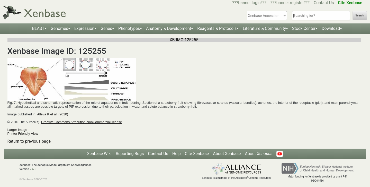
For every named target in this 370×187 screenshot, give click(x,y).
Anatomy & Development (168, 28)
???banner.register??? (290, 2)
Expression (84, 28)
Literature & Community (264, 28)
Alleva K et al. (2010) (52, 114)
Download (331, 28)
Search (359, 15)
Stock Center (303, 28)
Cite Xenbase (197, 153)
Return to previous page (29, 141)
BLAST (38, 28)
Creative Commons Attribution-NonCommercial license (81, 122)
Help (176, 153)
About (258, 153)
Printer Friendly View (22, 133)
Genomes (59, 28)
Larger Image (17, 130)
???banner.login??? (249, 2)
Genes (106, 28)
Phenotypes (129, 28)
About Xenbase (227, 153)
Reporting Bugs (130, 153)
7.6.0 (33, 169)
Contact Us (324, 2)
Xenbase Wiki (99, 153)
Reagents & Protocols (217, 28)
